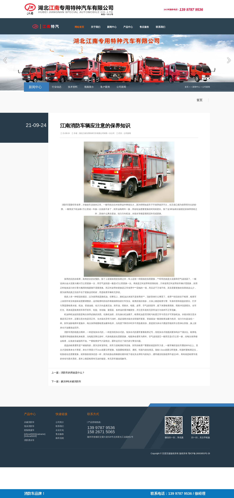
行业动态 (56, 86)
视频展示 (89, 86)
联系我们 (160, 27)
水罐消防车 (29, 422)
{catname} (40, 434)
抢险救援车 (29, 430)
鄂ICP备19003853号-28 (199, 453)
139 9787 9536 (101, 427)
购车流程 (60, 438)
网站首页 (79, 27)
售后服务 (144, 27)
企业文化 (60, 430)
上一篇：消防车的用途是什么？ (68, 372)
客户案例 (105, 86)
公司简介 (60, 422)
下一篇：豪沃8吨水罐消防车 (66, 381)
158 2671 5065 (101, 431)
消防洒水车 (29, 440)
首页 (187, 87)
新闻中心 (112, 27)
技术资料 (72, 86)
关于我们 (95, 27)
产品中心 (128, 27)
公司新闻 (121, 86)
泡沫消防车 (29, 426)
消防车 (65, 205)
